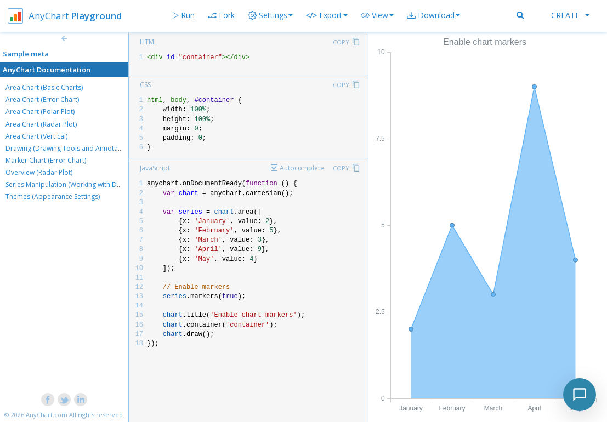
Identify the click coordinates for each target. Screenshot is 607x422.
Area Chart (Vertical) (36, 136)
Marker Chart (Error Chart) (45, 160)
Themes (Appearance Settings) (52, 196)
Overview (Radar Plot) (38, 172)
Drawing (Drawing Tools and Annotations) (70, 148)
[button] (377, 15)
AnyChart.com (46, 414)
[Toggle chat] (579, 394)
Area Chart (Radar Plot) (41, 124)
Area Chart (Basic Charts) (44, 87)
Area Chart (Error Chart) (42, 99)
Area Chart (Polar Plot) (40, 111)
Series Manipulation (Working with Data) (66, 184)
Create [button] (570, 15)
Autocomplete (302, 168)
